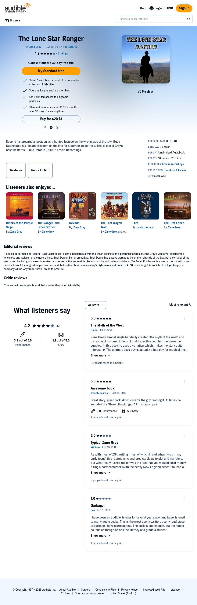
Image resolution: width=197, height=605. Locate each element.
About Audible (67, 589)
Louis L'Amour (145, 227)
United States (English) (123, 593)
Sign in (184, 8)
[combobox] (154, 19)
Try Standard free (51, 71)
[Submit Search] (189, 19)
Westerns (15, 170)
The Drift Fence (174, 223)
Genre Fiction (40, 170)
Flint (135, 223)
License (175, 589)
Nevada (74, 223)
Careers (85, 589)
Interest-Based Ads (154, 589)
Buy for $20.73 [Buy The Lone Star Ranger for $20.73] (51, 119)
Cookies (65, 593)
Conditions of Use (105, 589)
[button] (45, 127)
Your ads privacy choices (89, 593)
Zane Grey (16, 231)
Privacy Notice (129, 589)
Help (143, 8)
